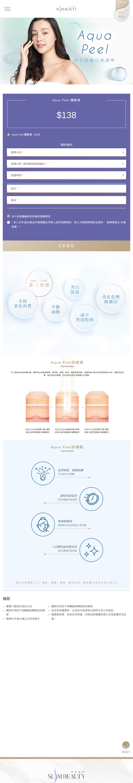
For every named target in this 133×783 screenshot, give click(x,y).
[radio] (23, 134)
